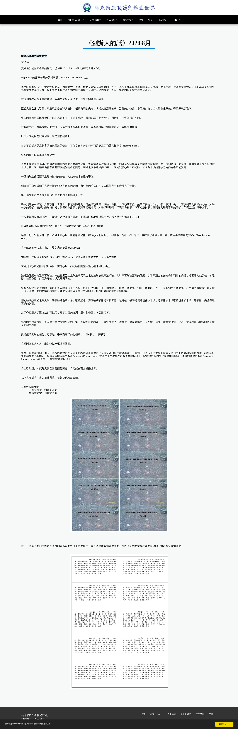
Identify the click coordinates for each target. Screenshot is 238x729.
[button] (76, 20)
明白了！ (224, 724)
